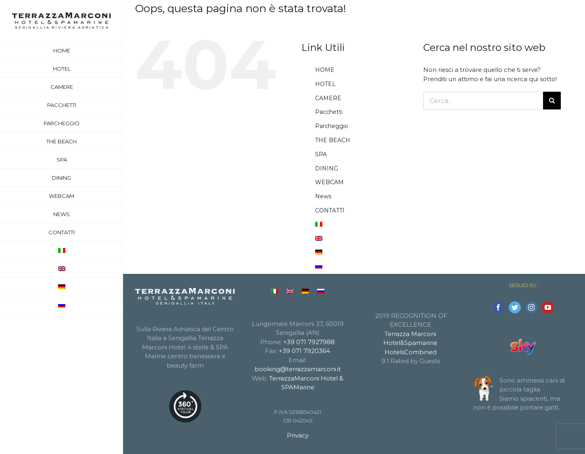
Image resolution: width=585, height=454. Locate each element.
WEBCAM (329, 182)
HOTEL (325, 84)
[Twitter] (515, 307)
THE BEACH (332, 140)
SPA (321, 154)
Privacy (298, 435)
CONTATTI (330, 210)
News (323, 196)
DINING (326, 168)
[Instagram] (531, 307)
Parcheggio (331, 126)
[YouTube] (548, 307)
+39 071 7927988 (309, 342)
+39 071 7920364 (304, 351)
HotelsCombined (410, 352)
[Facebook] (498, 307)
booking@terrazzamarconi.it (298, 369)
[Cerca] (552, 100)
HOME (324, 70)
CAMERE (328, 98)
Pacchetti (329, 112)
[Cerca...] (483, 100)
